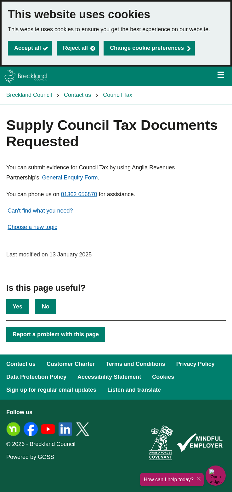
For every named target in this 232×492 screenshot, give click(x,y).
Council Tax (117, 95)
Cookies (163, 377)
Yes (17, 306)
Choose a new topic (32, 227)
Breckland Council (29, 95)
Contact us (77, 95)
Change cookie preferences (147, 48)
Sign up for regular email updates (51, 390)
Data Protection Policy (36, 377)
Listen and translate (134, 390)
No (45, 306)
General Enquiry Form (70, 177)
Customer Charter (71, 364)
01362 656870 (79, 194)
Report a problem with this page (56, 334)
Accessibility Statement (109, 377)
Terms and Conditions (135, 364)
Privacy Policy (195, 364)
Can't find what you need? (40, 211)
